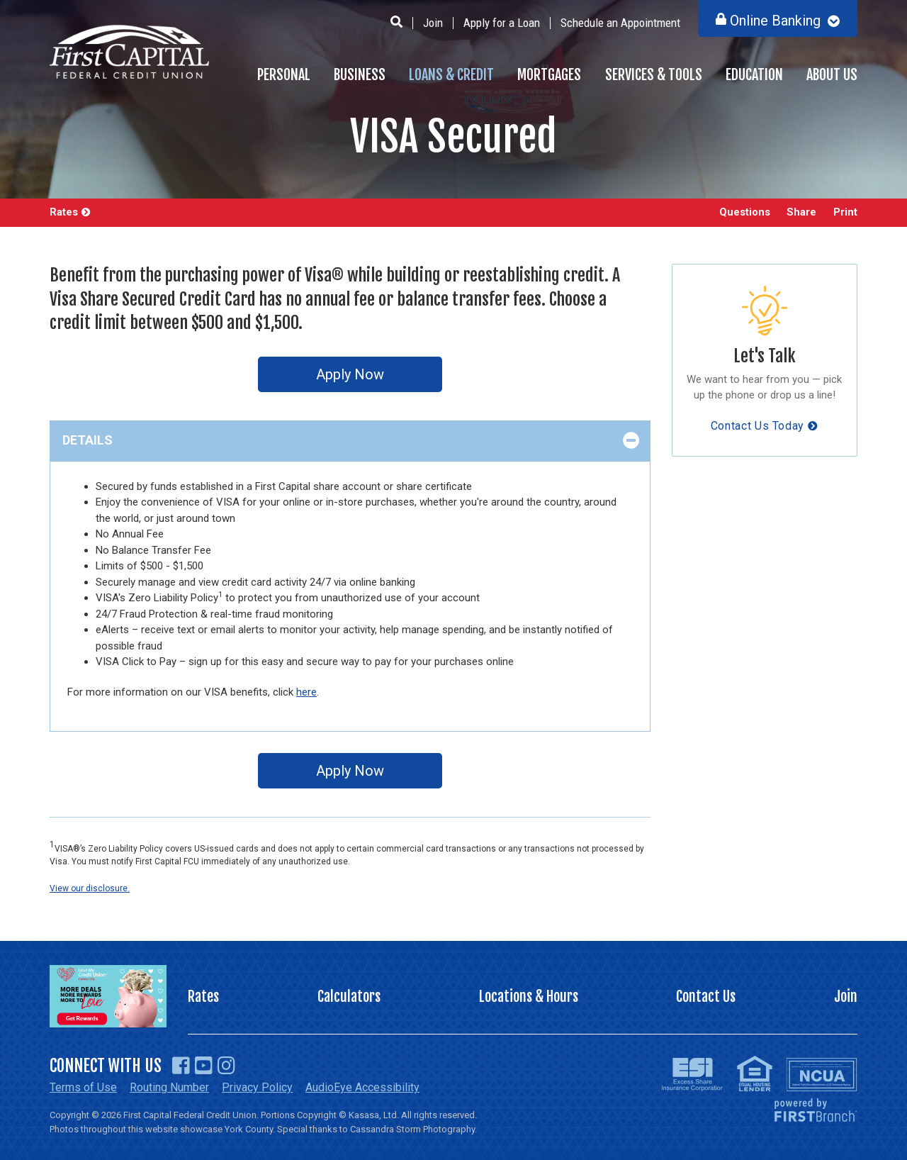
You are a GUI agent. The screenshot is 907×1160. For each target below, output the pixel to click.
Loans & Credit (451, 75)
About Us (831, 75)
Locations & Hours (528, 996)
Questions (744, 212)
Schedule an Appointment (620, 23)
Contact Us (706, 996)
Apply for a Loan (501, 23)
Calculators (349, 996)
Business (359, 75)
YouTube (204, 1066)
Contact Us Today (757, 426)
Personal (283, 75)
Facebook (181, 1066)
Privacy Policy (257, 1087)
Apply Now (350, 374)
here (306, 692)
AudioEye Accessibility (362, 1087)
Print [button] (845, 212)
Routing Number (169, 1087)
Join (433, 23)
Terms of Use (83, 1087)
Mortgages (549, 75)
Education (754, 75)
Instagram (226, 1066)
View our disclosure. (90, 888)
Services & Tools (653, 75)
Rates (64, 212)
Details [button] (87, 440)
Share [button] (801, 212)
